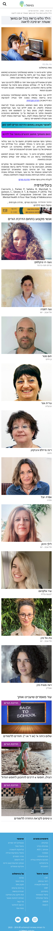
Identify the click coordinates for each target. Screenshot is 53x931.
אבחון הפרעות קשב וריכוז (13, 863)
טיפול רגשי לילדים (42, 205)
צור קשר (20, 901)
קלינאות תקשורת (41, 884)
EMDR (45, 901)
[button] (5, 4)
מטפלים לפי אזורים (16, 843)
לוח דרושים (19, 859)
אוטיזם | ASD (42, 849)
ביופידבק (44, 891)
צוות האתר (19, 881)
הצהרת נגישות (18, 891)
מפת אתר (20, 908)
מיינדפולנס (43, 863)
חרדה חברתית (33, 100)
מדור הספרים (18, 856)
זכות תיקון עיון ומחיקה (15, 895)
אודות (21, 878)
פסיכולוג (44, 843)
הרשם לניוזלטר (18, 905)
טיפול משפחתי (42, 895)
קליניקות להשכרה (16, 849)
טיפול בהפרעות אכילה (15, 853)
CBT (46, 878)
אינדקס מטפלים (17, 866)
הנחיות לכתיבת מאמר (15, 898)
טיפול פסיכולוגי (42, 898)
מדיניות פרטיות (18, 888)
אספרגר (45, 853)
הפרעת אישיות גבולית (39, 859)
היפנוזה (45, 905)
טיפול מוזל (19, 846)
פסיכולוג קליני (42, 846)
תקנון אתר (20, 884)
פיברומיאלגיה (42, 856)
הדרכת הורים (24, 179)
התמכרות (44, 866)
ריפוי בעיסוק (43, 881)
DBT (46, 888)
